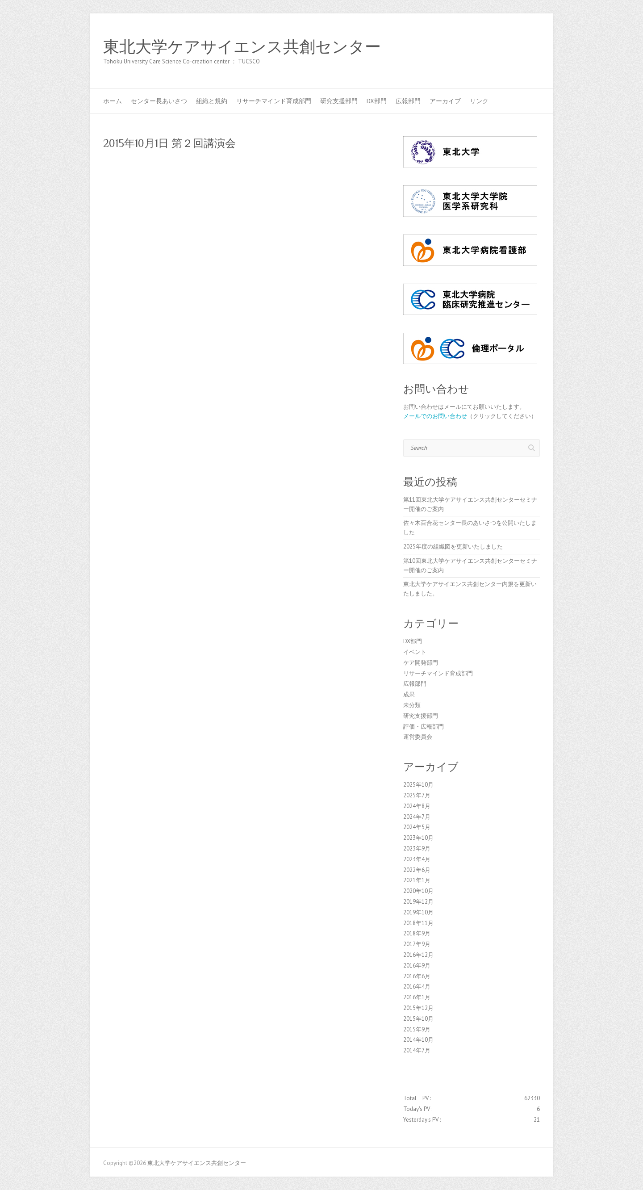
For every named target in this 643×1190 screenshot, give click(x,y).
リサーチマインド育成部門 (273, 101)
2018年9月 (416, 933)
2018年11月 (418, 923)
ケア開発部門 (420, 662)
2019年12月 (418, 901)
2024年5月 (416, 827)
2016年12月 (418, 955)
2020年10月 (418, 891)
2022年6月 (416, 870)
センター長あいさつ (159, 101)
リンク (479, 101)
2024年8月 (416, 806)
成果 (409, 694)
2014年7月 (416, 1050)
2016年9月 (416, 965)
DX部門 (377, 101)
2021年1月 (416, 880)
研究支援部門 (339, 101)
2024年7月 (416, 817)
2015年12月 (418, 1008)
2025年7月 (416, 795)
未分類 (412, 705)
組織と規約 (211, 101)
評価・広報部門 (423, 726)
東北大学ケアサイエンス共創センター (242, 47)
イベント (414, 652)
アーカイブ (445, 101)
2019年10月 (418, 912)
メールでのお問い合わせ (435, 416)
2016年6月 (416, 976)
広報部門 (408, 101)
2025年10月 (418, 784)
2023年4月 (416, 859)
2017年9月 (416, 944)
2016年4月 (416, 986)
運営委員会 (417, 737)
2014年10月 (418, 1039)
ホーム (112, 101)
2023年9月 (416, 848)
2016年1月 (416, 997)
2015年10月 (418, 1018)
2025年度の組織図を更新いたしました (453, 546)
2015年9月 (416, 1029)
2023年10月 (418, 838)
